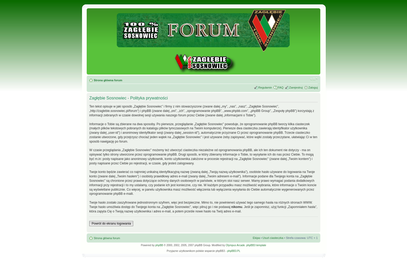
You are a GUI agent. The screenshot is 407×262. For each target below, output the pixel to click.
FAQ (280, 87)
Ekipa (256, 237)
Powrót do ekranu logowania (111, 223)
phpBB (159, 245)
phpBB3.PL (233, 251)
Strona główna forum (108, 80)
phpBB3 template (256, 245)
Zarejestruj (296, 87)
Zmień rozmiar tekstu (314, 79)
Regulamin (265, 87)
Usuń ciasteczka (272, 237)
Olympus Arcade (235, 245)
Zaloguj (313, 87)
